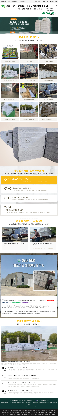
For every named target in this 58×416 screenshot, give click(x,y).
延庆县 (32, 414)
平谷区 (25, 414)
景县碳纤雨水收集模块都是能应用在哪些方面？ (11, 361)
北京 (3, 410)
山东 (42, 410)
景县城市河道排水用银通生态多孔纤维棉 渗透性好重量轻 (20, 390)
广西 (55, 410)
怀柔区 (22, 414)
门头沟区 (54, 412)
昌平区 (14, 414)
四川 (8, 412)
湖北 (47, 410)
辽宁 (17, 410)
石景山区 (46, 412)
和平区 (36, 414)
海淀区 (50, 412)
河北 (8, 410)
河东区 (39, 414)
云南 (13, 412)
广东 (52, 410)
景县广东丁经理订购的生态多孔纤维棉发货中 (42, 244)
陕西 (18, 412)
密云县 (29, 414)
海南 (3, 412)
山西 (11, 410)
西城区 (35, 412)
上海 (26, 410)
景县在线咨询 (54, 1)
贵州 (10, 412)
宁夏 (26, 412)
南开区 (46, 414)
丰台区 (42, 412)
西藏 (16, 412)
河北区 (50, 414)
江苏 (29, 410)
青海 (23, 412)
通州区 (7, 414)
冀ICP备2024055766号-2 (29, 400)
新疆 (29, 412)
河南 (44, 410)
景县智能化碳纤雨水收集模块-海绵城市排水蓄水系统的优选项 (21, 383)
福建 (36, 410)
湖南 (49, 410)
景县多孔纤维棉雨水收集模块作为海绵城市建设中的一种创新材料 (22, 375)
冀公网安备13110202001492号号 (43, 400)
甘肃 (21, 412)
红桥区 (53, 414)
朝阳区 (39, 412)
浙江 (31, 410)
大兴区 (18, 414)
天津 (6, 410)
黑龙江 (23, 410)
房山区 (4, 414)
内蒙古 (14, 410)
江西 (39, 410)
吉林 (20, 410)
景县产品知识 (46, 1)
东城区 (32, 412)
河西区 (43, 414)
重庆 (5, 412)
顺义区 (11, 414)
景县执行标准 (37, 1)
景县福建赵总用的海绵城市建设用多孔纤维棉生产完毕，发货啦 (15, 245)
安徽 (34, 410)
